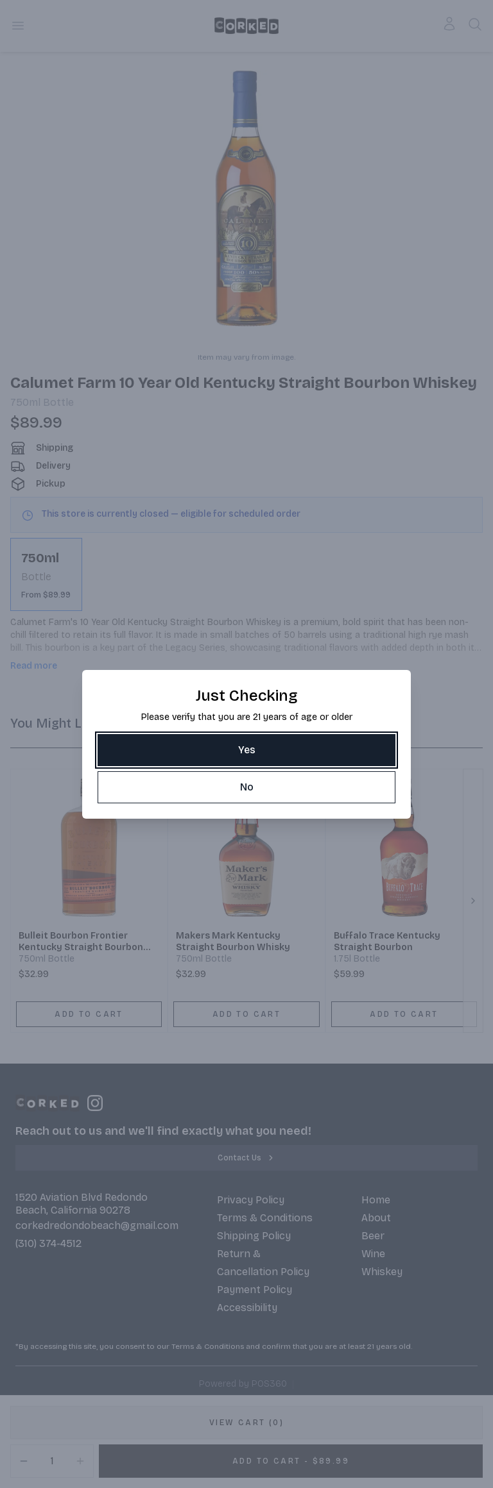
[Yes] (246, 750)
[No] (246, 787)
